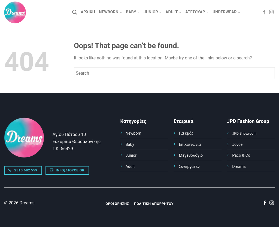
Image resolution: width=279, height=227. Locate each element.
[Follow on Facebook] (264, 12)
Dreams (239, 166)
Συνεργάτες (189, 166)
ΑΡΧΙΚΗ (88, 12)
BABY (133, 12)
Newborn (133, 133)
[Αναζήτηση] (74, 12)
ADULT (174, 12)
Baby (130, 144)
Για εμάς (186, 133)
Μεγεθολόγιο (191, 155)
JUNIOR (153, 12)
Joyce (237, 144)
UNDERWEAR (226, 12)
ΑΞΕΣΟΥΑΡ (197, 12)
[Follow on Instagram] (271, 12)
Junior (131, 155)
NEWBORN (110, 12)
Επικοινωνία (190, 144)
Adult (130, 166)
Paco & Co (241, 155)
